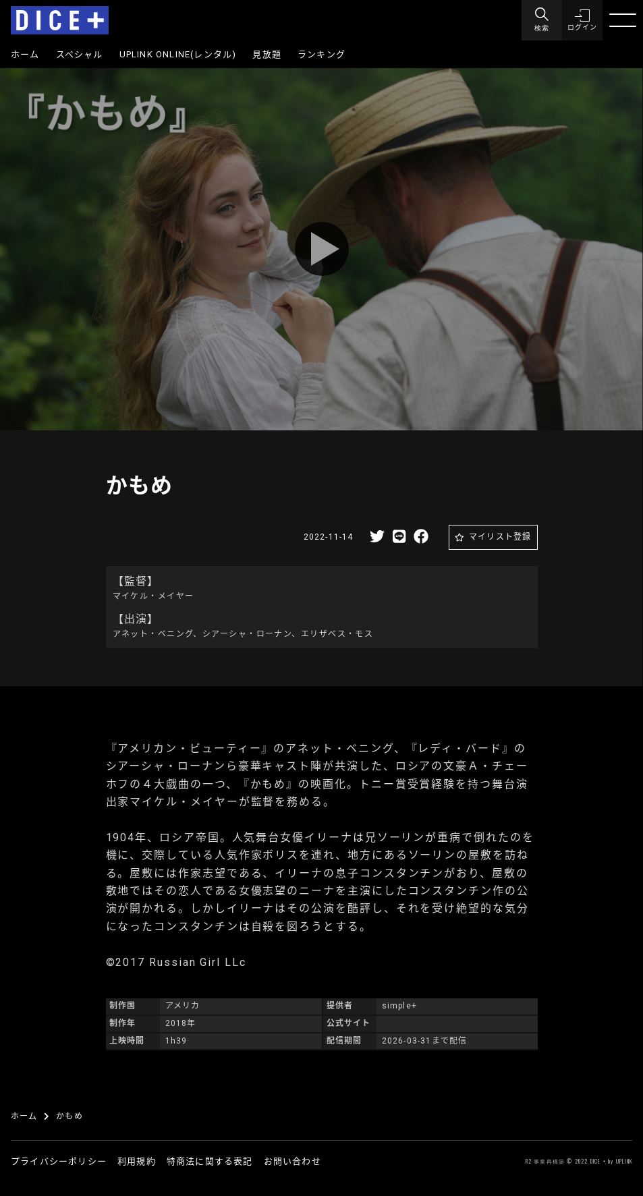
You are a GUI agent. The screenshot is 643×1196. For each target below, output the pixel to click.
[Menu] (542, 20)
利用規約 (136, 1161)
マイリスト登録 (500, 537)
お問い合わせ (292, 1161)
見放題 (266, 54)
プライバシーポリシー (59, 1161)
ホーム (25, 54)
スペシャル (79, 54)
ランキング (321, 54)
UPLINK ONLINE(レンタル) (178, 54)
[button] (582, 20)
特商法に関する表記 (210, 1161)
